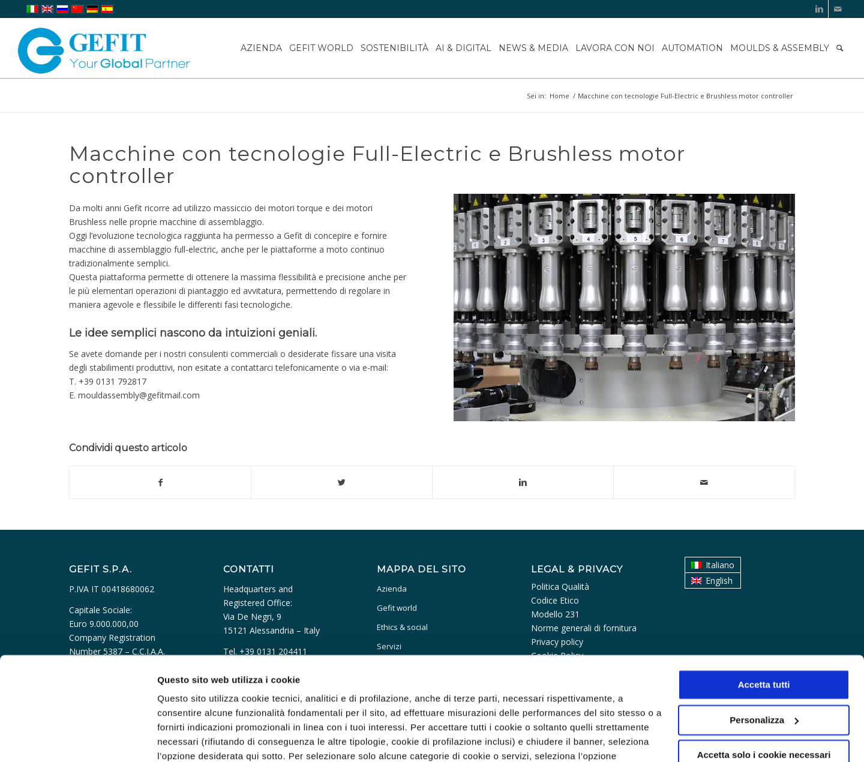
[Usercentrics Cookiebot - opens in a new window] (77, 739)
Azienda (392, 588)
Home (559, 95)
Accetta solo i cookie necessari (764, 690)
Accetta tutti (764, 619)
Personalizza (184, 738)
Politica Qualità (560, 586)
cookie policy (447, 705)
